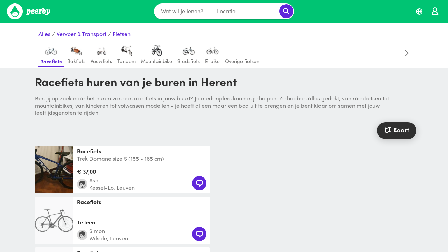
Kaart (396, 129)
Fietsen (122, 34)
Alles (44, 34)
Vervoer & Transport (81, 34)
